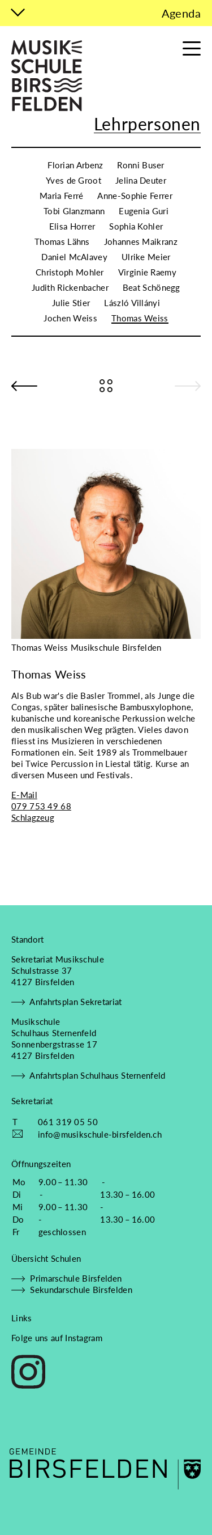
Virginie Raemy (147, 272)
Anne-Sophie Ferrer (134, 195)
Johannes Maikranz (141, 241)
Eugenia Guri (143, 211)
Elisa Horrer (72, 226)
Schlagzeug (32, 817)
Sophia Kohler (136, 226)
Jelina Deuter (140, 180)
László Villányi (132, 303)
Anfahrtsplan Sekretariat (66, 1002)
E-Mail (24, 795)
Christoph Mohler (70, 272)
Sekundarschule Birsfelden (71, 1289)
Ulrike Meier (146, 257)
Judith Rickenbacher (70, 287)
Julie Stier (71, 303)
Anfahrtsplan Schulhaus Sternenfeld (88, 1075)
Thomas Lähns (62, 241)
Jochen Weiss (70, 318)
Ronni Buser (140, 165)
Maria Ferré (61, 195)
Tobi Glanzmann (74, 211)
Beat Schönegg (151, 287)
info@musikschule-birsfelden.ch (100, 1134)
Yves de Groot (73, 180)
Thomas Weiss (139, 318)
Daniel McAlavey (74, 257)
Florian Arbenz (75, 165)
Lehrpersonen (147, 123)
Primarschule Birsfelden (66, 1278)
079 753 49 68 (41, 806)
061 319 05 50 (68, 1122)
